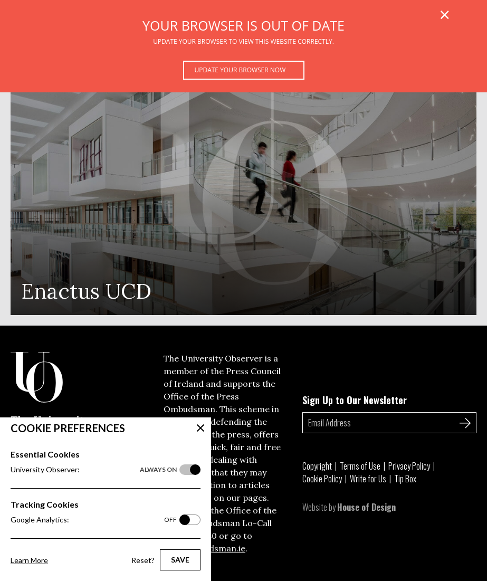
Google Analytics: (94, 519)
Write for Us (368, 478)
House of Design (366, 507)
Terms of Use (360, 466)
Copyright (317, 466)
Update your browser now (240, 69)
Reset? (143, 560)
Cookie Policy (322, 478)
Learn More (29, 560)
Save (180, 559)
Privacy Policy (409, 466)
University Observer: (94, 469)
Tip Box (405, 478)
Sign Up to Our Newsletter (354, 400)
